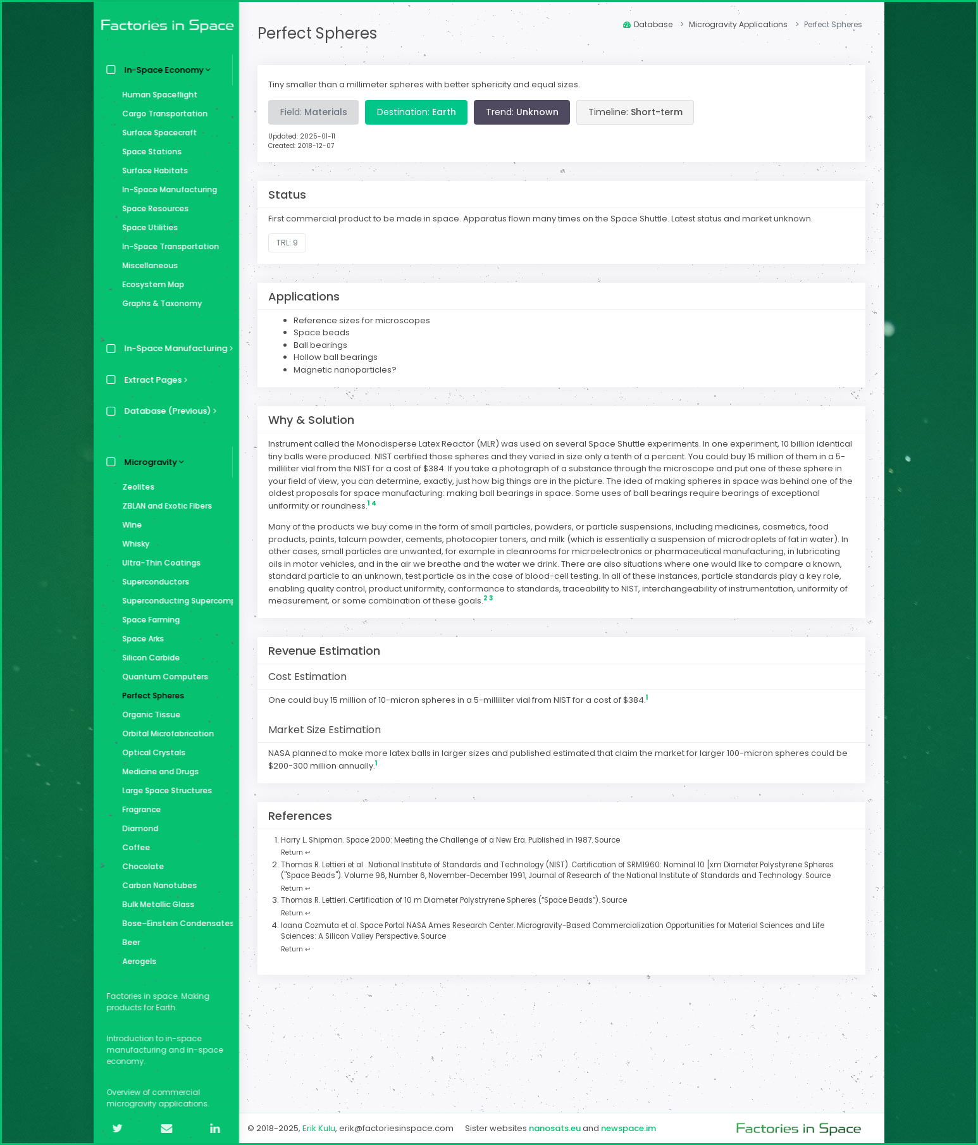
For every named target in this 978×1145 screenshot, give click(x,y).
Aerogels (136, 961)
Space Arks (140, 638)
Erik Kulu (319, 1128)
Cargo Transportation (161, 113)
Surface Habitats (152, 170)
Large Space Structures (164, 790)
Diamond (137, 828)
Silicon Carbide (148, 657)
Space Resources (152, 208)
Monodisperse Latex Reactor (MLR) (429, 444)
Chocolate (140, 866)
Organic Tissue (148, 714)
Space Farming (148, 619)
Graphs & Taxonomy (159, 303)
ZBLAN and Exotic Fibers (164, 505)
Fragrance (138, 809)
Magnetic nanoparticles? (346, 370)
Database (647, 24)
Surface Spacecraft (156, 132)
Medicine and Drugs (157, 771)
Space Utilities (147, 227)
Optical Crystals (150, 752)
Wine (129, 524)
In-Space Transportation (167, 246)
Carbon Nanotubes (156, 885)
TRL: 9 (288, 242)
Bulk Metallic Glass (155, 904)
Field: (314, 112)
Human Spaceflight (156, 94)
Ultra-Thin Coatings (158, 562)
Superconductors (152, 581)
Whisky (132, 543)
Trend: (522, 112)
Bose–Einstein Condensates (174, 923)
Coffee (133, 847)
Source (608, 840)
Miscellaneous (147, 265)
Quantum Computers (162, 676)
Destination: (417, 112)
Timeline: (636, 112)
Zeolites (135, 486)
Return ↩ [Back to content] (296, 852)
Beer (128, 942)
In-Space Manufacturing (166, 189)
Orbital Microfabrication (165, 733)
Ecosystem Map (150, 284)
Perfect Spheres (150, 695)
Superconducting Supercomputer (174, 600)
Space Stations (149, 151)
